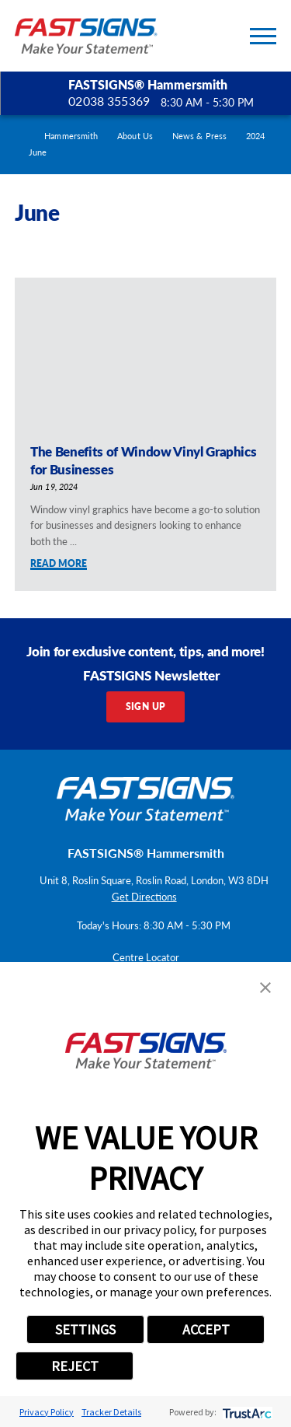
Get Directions (144, 897)
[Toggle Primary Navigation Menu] (263, 36)
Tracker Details (111, 1412)
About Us (135, 136)
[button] (265, 987)
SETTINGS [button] (85, 1329)
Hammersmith (71, 136)
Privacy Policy (46, 1412)
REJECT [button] (75, 1366)
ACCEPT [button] (206, 1329)
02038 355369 (109, 101)
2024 (255, 136)
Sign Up (146, 706)
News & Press (199, 136)
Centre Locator (146, 957)
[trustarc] (246, 1412)
